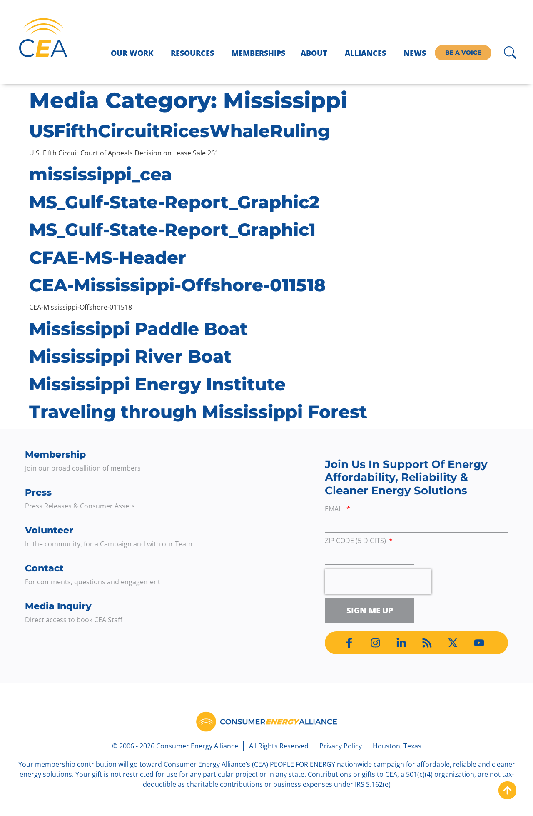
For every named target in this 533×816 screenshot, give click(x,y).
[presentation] (378, 581)
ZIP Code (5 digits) (356, 541)
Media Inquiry (58, 606)
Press (38, 492)
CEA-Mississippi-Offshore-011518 (177, 285)
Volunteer (49, 530)
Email (335, 509)
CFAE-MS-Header (107, 257)
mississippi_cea (100, 174)
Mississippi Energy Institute (157, 384)
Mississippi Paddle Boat (138, 329)
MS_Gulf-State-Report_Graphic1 (172, 229)
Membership (55, 454)
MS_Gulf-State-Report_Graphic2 (174, 202)
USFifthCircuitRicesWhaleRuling (179, 131)
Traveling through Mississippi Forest (198, 412)
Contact (44, 568)
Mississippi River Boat (130, 356)
